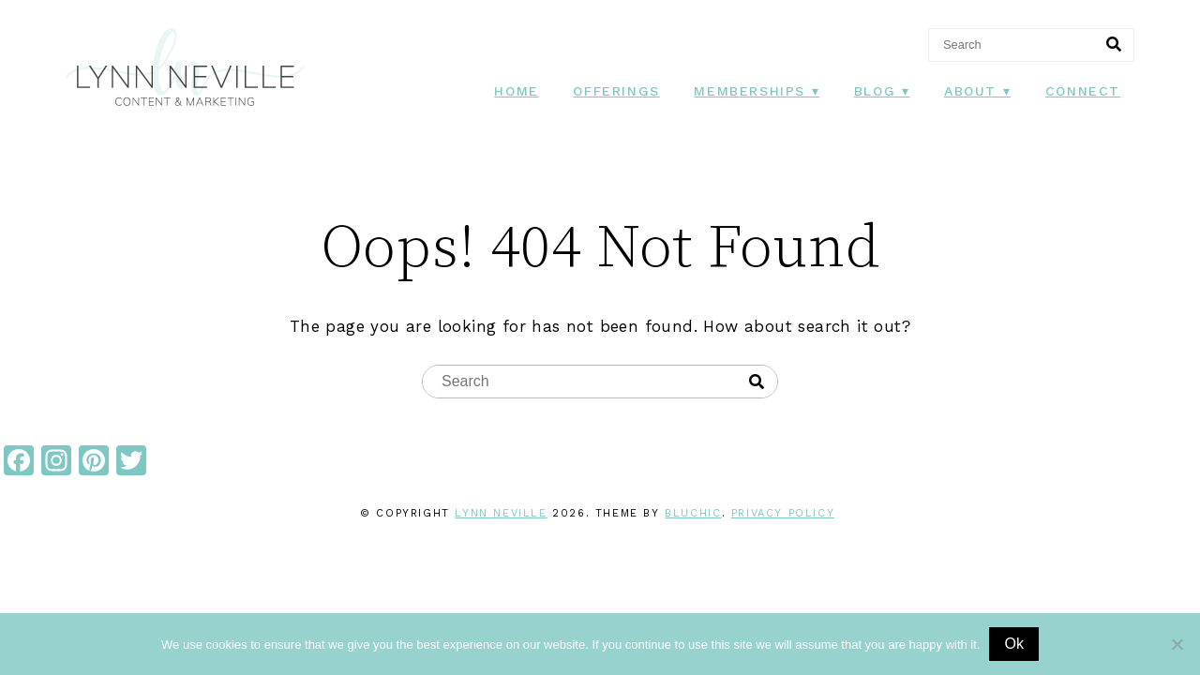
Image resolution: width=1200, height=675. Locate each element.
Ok (1013, 644)
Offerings (616, 90)
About (970, 90)
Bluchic (693, 513)
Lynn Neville (501, 513)
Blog (874, 90)
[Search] (1114, 45)
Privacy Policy (782, 513)
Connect (1082, 90)
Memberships (749, 90)
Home (516, 90)
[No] (1176, 644)
